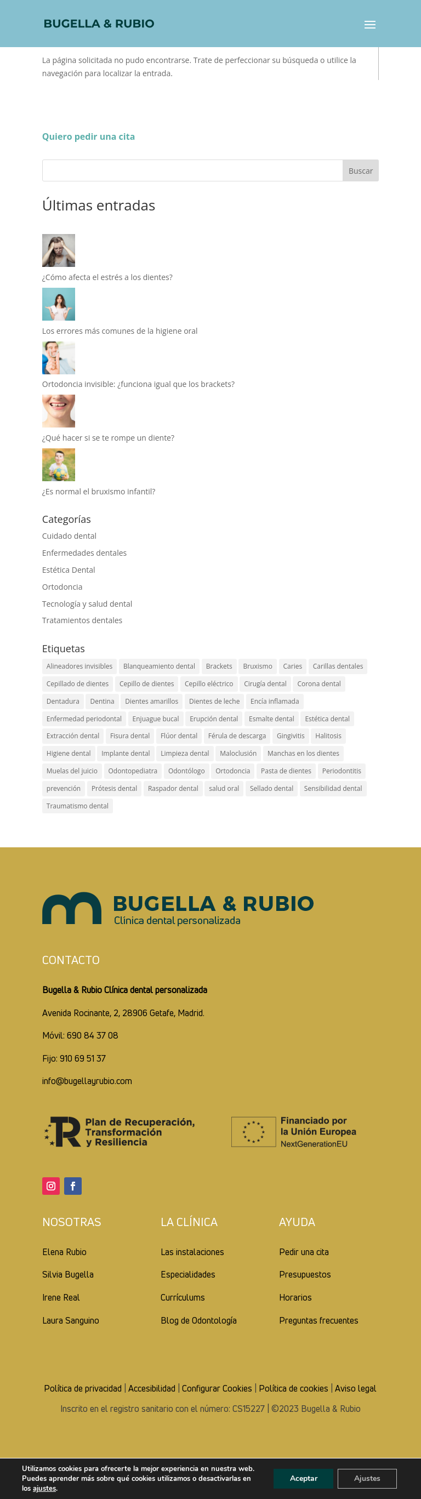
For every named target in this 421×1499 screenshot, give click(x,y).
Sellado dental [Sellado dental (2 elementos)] (271, 788)
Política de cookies (293, 1388)
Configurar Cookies (217, 1388)
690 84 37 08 (92, 1035)
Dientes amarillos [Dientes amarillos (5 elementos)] (151, 701)
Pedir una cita (304, 1252)
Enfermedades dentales (84, 553)
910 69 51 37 (83, 1058)
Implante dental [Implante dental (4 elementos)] (125, 753)
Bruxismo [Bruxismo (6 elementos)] (257, 666)
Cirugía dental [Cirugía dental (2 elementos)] (265, 683)
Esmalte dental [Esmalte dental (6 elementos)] (271, 718)
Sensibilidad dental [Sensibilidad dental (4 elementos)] (333, 788)
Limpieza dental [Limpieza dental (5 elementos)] (185, 753)
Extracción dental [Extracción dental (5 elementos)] (73, 735)
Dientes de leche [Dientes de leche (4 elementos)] (214, 701)
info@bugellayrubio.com (87, 1081)
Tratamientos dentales (82, 620)
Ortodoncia (62, 587)
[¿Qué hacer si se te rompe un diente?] (58, 413)
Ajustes (367, 1478)
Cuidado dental (69, 536)
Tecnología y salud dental (87, 604)
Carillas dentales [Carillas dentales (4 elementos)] (338, 666)
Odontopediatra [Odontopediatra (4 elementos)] (133, 771)
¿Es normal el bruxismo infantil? (99, 491)
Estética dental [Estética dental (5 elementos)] (327, 718)
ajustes (44, 1489)
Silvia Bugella (68, 1274)
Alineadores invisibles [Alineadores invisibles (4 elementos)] (79, 666)
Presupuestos (305, 1274)
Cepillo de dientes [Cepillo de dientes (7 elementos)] (147, 683)
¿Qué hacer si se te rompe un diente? (108, 437)
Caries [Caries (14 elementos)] (293, 666)
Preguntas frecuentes (319, 1320)
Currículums (183, 1297)
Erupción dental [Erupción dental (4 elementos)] (214, 718)
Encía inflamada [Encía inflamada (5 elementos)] (275, 701)
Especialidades (188, 1274)
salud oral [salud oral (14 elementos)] (224, 788)
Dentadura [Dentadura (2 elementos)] (63, 701)
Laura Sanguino (70, 1320)
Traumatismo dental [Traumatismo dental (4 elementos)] (78, 806)
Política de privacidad (83, 1388)
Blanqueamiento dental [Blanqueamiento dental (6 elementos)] (159, 666)
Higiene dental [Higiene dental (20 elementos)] (69, 753)
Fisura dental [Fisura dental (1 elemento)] (130, 735)
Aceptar (303, 1478)
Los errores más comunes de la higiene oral (120, 331)
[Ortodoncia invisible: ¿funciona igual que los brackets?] (58, 359)
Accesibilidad (151, 1388)
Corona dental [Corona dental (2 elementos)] (318, 683)
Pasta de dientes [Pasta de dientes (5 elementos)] (286, 771)
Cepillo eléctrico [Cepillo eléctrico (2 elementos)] (209, 683)
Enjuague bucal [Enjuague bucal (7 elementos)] (156, 718)
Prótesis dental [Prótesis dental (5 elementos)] (114, 788)
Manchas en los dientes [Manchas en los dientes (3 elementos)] (303, 753)
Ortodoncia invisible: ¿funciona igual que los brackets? (138, 384)
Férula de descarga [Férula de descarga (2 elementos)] (237, 735)
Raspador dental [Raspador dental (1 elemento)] (173, 788)
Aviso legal (356, 1388)
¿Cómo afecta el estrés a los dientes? (107, 277)
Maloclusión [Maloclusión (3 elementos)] (238, 753)
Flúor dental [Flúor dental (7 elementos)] (179, 735)
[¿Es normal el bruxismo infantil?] (58, 466)
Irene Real (61, 1297)
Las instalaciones (192, 1252)
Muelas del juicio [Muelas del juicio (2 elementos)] (72, 771)
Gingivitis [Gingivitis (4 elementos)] (291, 735)
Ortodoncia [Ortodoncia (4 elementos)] (232, 771)
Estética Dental (68, 570)
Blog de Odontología (199, 1320)
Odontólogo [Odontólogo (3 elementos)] (186, 771)
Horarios (295, 1297)
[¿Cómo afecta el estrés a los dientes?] (58, 252)
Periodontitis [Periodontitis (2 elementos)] (341, 771)
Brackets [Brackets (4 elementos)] (219, 666)
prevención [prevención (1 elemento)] (64, 788)
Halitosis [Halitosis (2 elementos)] (328, 735)
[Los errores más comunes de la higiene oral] (58, 306)
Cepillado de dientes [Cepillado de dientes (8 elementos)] (78, 683)
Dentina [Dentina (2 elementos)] (102, 701)
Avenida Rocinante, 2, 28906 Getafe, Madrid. (123, 1013)
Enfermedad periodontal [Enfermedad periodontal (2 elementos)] (84, 718)
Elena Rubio (64, 1252)
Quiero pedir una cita (88, 136)
